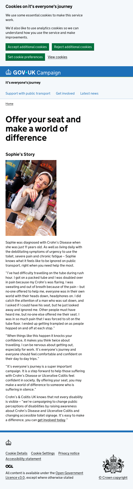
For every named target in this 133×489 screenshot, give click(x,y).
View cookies (57, 57)
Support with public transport (28, 93)
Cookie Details (16, 453)
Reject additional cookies (73, 47)
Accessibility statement (23, 459)
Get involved (65, 93)
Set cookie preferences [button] (25, 57)
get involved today (51, 420)
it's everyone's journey (23, 82)
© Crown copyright (113, 477)
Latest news (89, 93)
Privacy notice (69, 453)
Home (9, 103)
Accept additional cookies (27, 47)
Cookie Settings (43, 453)
